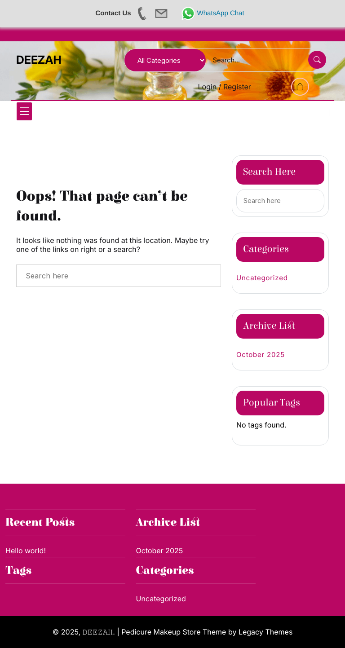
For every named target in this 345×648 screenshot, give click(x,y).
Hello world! (25, 550)
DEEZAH (39, 60)
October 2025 (260, 354)
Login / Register (224, 86)
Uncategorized (262, 277)
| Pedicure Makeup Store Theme (171, 631)
